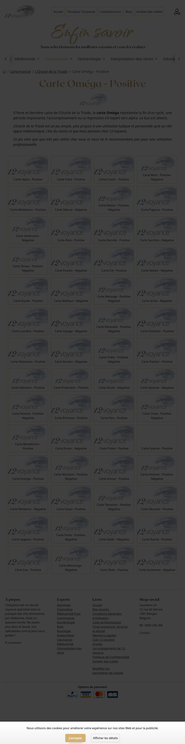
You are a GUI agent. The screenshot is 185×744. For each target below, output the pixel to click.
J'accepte (75, 738)
